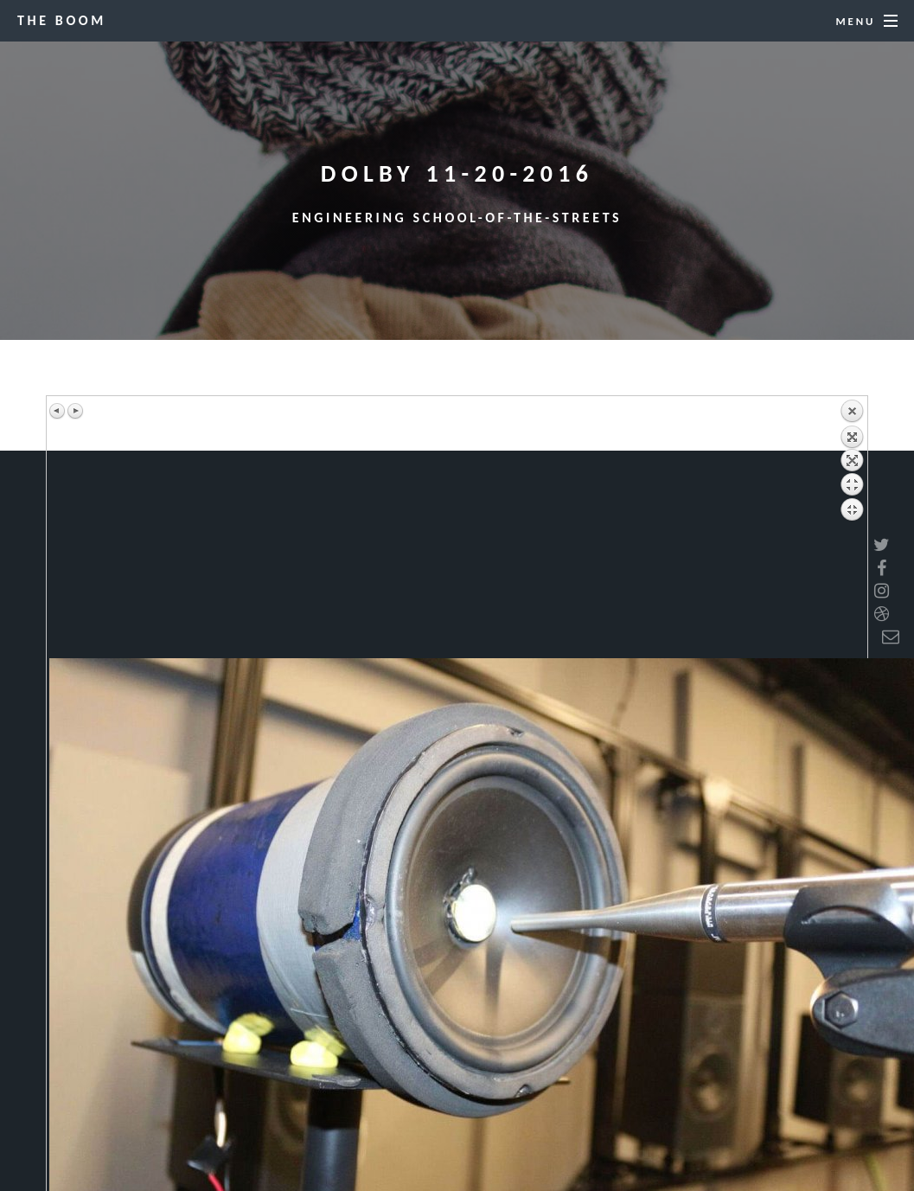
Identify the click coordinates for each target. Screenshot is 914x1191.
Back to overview (852, 528)
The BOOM (61, 20)
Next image (75, 410)
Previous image (58, 410)
